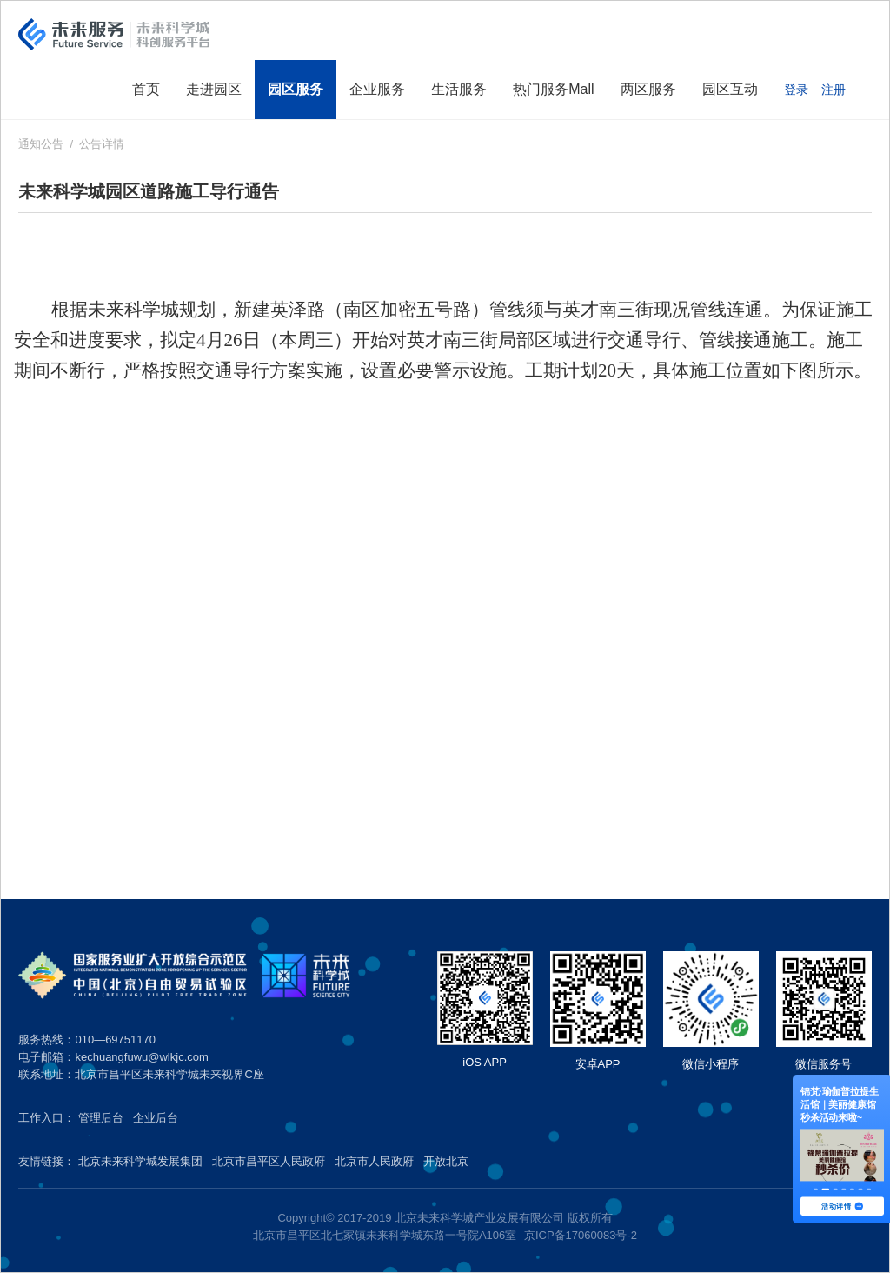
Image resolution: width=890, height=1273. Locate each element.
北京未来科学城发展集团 (140, 1161)
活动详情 (841, 1206)
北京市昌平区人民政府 (268, 1161)
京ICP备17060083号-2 (580, 1235)
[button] (816, 1189)
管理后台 (100, 1117)
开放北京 (445, 1161)
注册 (833, 90)
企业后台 (155, 1117)
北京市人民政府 (374, 1161)
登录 (796, 90)
